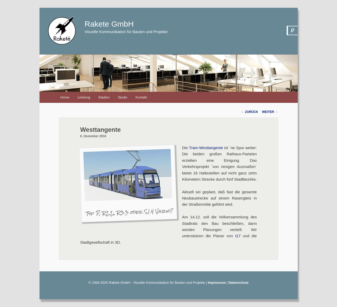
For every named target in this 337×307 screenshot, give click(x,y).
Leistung (83, 97)
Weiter (270, 112)
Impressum (217, 283)
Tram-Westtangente (206, 147)
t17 (238, 236)
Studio (122, 97)
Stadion (104, 97)
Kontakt (141, 97)
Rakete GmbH (109, 24)
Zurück (249, 112)
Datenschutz (238, 283)
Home (64, 97)
